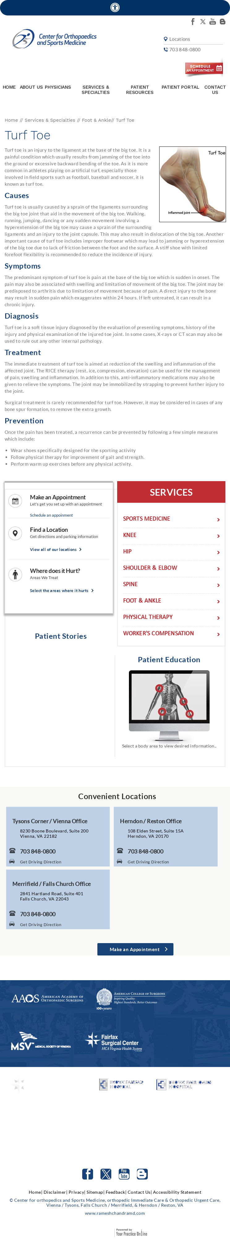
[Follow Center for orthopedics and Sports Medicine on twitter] (202, 21)
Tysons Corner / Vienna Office (49, 821)
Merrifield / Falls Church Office (51, 883)
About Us (31, 87)
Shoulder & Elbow (150, 568)
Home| (36, 1192)
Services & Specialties (95, 89)
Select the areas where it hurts (59, 590)
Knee (130, 536)
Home (9, 87)
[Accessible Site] (115, 7)
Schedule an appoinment (51, 515)
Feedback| (116, 1192)
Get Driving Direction (41, 861)
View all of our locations (53, 549)
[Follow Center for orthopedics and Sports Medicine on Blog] (222, 21)
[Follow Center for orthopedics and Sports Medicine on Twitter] (105, 1174)
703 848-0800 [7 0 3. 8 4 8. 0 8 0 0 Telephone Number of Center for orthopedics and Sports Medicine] (185, 49)
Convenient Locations (117, 796)
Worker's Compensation (158, 634)
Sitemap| (95, 1192)
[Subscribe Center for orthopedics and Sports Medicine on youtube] (212, 21)
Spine (130, 585)
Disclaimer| (56, 1192)
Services (171, 492)
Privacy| (77, 1192)
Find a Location (49, 530)
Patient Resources (140, 89)
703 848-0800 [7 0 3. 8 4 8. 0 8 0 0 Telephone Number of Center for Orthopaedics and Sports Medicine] (38, 851)
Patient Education (169, 659)
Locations (179, 39)
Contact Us (215, 89)
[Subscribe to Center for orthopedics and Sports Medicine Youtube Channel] (124, 1174)
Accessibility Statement (177, 1192)
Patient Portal (180, 87)
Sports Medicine (146, 519)
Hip (127, 552)
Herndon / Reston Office (150, 821)
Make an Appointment (58, 497)
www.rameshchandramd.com (115, 1213)
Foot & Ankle (96, 120)
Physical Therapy (147, 617)
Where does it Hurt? (55, 571)
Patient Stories (61, 635)
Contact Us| (140, 1192)
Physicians (58, 87)
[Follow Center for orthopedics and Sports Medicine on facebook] (193, 21)
